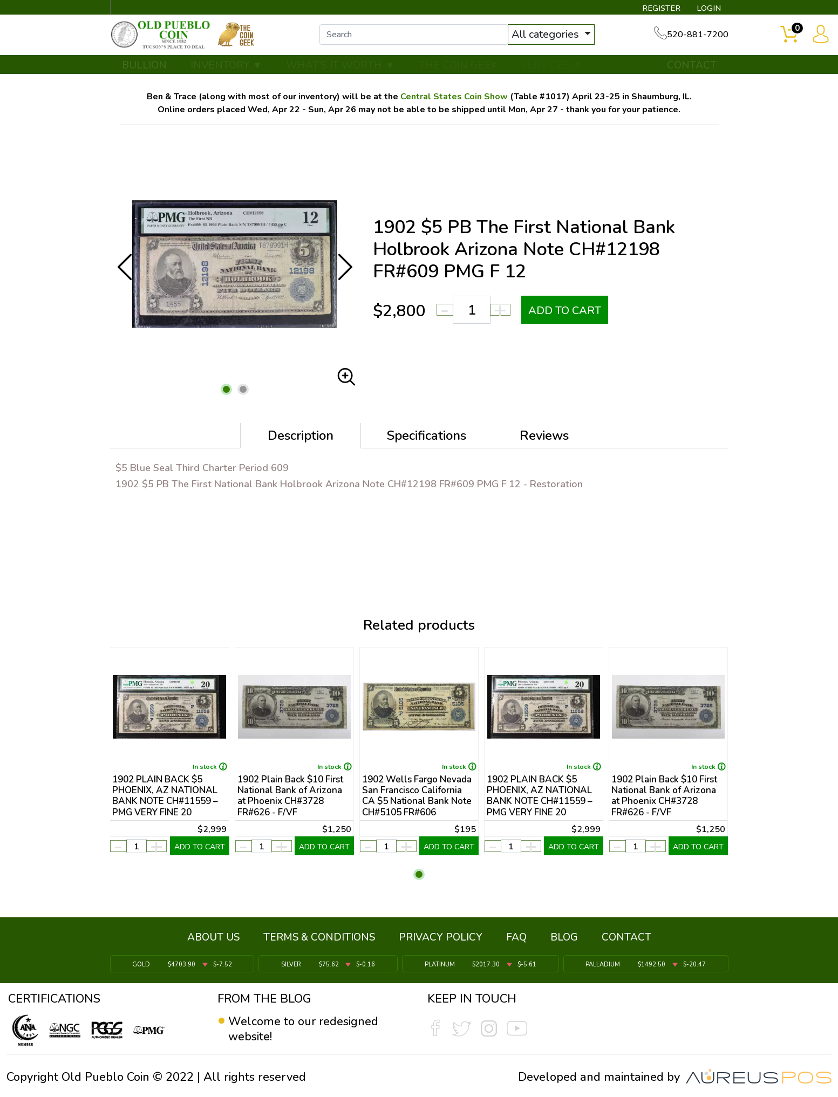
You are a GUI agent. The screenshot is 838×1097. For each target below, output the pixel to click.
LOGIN (708, 8)
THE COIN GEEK (458, 69)
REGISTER (659, 8)
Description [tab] (300, 438)
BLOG (564, 939)
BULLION (144, 69)
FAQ (516, 939)
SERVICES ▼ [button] (552, 69)
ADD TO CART (565, 313)
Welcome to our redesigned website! (303, 1029)
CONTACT (692, 69)
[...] (418, 36)
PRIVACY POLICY (440, 939)
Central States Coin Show (454, 100)
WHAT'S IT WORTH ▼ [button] (340, 69)
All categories (551, 36)
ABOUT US (213, 939)
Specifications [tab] (426, 438)
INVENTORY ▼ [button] (226, 69)
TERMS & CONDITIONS (319, 939)
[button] (226, 392)
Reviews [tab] (544, 438)
